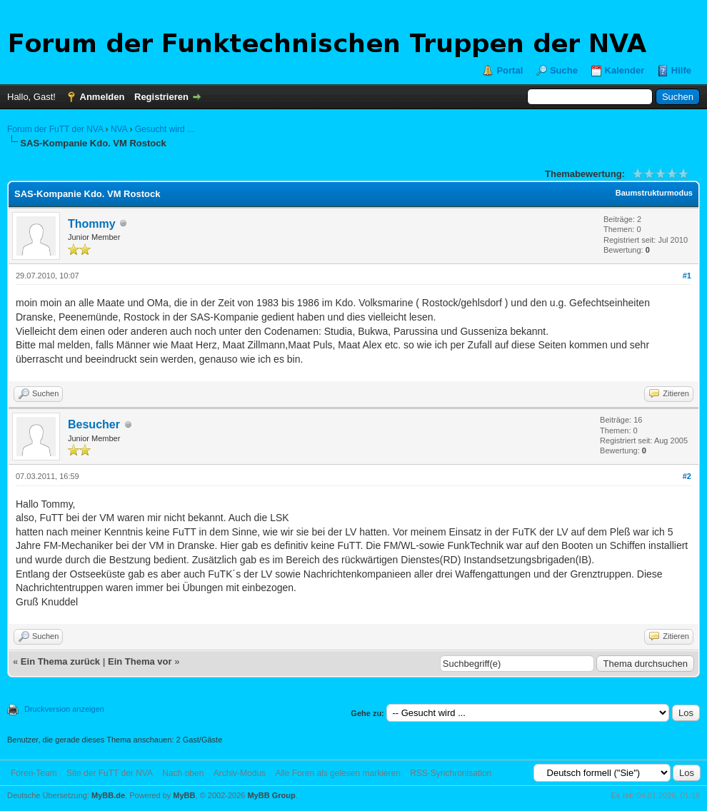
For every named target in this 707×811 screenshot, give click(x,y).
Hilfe (681, 70)
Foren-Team (34, 773)
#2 (687, 476)
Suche (564, 70)
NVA (119, 129)
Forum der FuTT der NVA (55, 129)
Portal (509, 70)
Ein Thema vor (140, 661)
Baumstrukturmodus (654, 192)
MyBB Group (271, 795)
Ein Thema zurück (60, 661)
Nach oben (183, 773)
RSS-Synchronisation (450, 773)
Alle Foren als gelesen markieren (337, 773)
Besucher (94, 424)
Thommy (92, 224)
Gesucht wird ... (164, 129)
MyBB (184, 795)
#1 (687, 275)
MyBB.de (108, 795)
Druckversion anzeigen (64, 709)
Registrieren (161, 96)
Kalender (625, 70)
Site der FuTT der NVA (109, 773)
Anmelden (102, 96)
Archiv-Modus (240, 773)
